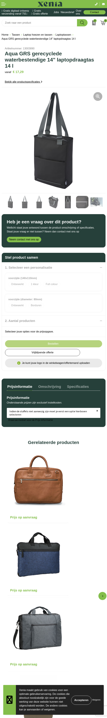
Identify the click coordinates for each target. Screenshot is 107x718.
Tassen (16, 34)
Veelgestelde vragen (67, 605)
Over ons (79, 12)
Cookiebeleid (9, 643)
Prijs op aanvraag (23, 501)
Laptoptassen (63, 34)
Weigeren (96, 700)
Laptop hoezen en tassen (37, 34)
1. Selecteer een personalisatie (28, 267)
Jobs (56, 12)
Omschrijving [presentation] (48, 386)
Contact (94, 12)
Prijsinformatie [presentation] (19, 386)
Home (5, 34)
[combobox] (39, 22)
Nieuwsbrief (67, 12)
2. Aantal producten (20, 321)
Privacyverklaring (11, 648)
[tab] (19, 387)
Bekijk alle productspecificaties (23, 81)
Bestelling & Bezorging (68, 595)
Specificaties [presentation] (75, 386)
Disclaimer (8, 653)
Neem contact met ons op (24, 239)
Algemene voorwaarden (15, 639)
